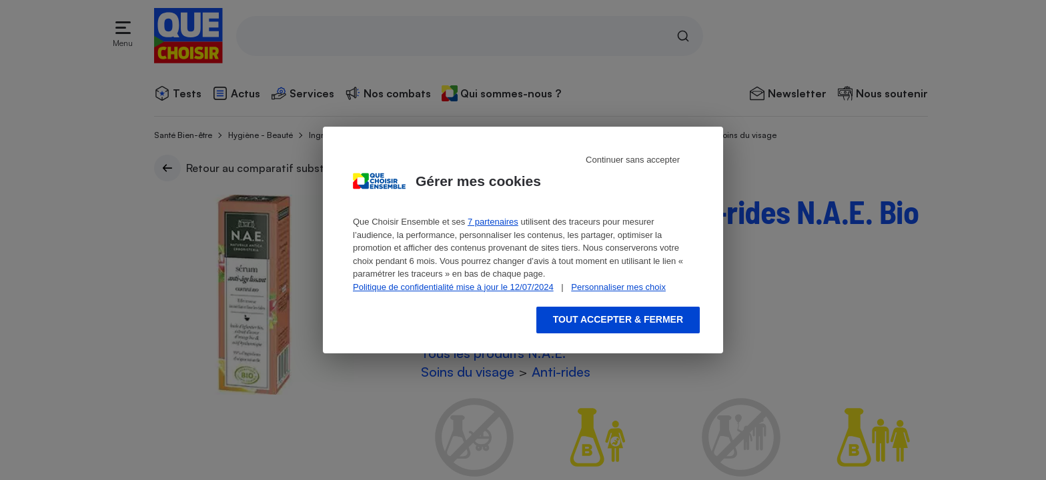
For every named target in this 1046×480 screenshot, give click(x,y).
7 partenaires (493, 222)
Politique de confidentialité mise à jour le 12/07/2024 (453, 287)
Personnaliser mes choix (618, 287)
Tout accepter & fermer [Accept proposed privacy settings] (618, 319)
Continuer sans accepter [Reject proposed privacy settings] (633, 160)
